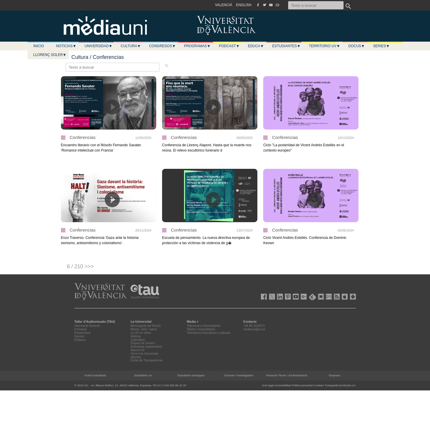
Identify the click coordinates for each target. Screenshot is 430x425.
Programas (197, 46)
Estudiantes (286, 46)
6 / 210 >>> (80, 266)
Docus (357, 46)
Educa (256, 46)
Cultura (131, 46)
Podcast (229, 46)
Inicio (38, 46)
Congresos (162, 46)
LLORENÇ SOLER (50, 54)
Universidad (98, 46)
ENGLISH (243, 5)
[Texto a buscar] (316, 5)
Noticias (66, 46)
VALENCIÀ (223, 5)
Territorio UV (324, 46)
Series (381, 46)
